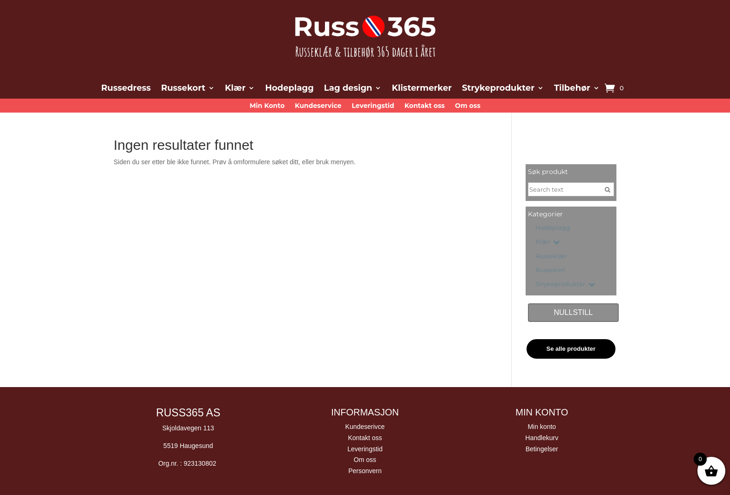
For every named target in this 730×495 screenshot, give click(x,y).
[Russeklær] (531, 254)
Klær (235, 89)
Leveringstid (372, 106)
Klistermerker (422, 89)
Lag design (348, 89)
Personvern (365, 471)
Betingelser (542, 449)
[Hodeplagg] (531, 226)
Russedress (126, 89)
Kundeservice (318, 106)
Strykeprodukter (498, 89)
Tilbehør (572, 89)
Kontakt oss (425, 106)
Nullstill (573, 312)
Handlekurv (541, 437)
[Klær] (531, 240)
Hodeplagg (289, 89)
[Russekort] (531, 268)
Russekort (183, 89)
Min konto (541, 426)
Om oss (467, 106)
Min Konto (267, 106)
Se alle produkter (571, 348)
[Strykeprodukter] (531, 282)
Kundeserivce (365, 426)
